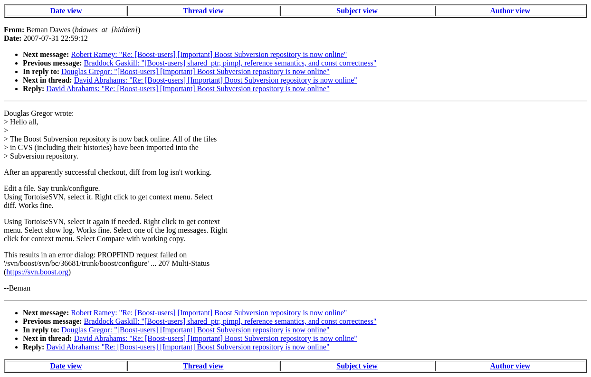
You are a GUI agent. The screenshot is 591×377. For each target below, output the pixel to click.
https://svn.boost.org (37, 272)
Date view (66, 11)
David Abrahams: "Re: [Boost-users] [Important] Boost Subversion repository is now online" (215, 80)
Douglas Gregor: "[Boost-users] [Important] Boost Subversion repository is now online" (195, 71)
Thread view (203, 11)
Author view (510, 11)
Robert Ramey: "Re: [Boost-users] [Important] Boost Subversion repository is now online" (209, 54)
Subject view (357, 11)
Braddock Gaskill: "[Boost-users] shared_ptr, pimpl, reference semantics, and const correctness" (230, 63)
